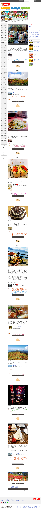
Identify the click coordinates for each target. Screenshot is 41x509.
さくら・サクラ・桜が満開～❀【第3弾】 (4, 68)
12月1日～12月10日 (3, 27)
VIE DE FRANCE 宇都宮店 (17, 326)
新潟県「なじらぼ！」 (25, 506)
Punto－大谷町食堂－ (16, 453)
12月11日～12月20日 (3, 25)
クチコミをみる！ (18, 101)
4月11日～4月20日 (3, 135)
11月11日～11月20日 (3, 30)
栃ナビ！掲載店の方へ (8, 500)
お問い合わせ (12, 499)
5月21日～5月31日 (3, 128)
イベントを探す (15, 7)
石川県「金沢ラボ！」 (19, 507)
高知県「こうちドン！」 (36, 507)
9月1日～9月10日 (3, 42)
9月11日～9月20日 (3, 110)
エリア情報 (25, 7)
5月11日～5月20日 (3, 60)
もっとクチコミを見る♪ (18, 483)
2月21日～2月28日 (3, 84)
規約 (9, 499)
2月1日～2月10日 (3, 87)
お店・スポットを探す (5, 7)
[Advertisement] (34, 16)
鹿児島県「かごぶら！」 (25, 507)
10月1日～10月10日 (3, 37)
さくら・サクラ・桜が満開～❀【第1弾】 (4, 75)
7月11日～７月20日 (3, 50)
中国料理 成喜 (15, 139)
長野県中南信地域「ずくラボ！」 (37, 506)
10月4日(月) (2, 156)
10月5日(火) (2, 154)
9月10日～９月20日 (3, 40)
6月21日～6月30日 (3, 123)
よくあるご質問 (6, 499)
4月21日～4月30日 (3, 133)
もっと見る (38, 38)
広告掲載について (3, 500)
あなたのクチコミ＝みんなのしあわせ (13, 487)
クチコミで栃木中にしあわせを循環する (13, 486)
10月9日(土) (2, 147)
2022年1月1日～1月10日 (4, 93)
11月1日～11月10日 (3, 32)
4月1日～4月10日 (3, 77)
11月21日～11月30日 (3, 100)
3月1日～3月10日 (3, 82)
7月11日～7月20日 (3, 120)
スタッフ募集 (22, 500)
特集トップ (17, 494)
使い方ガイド (2, 499)
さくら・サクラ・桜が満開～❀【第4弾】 (4, 66)
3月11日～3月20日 (3, 140)
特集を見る (35, 7)
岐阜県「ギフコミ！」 (30, 506)
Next (26, 35)
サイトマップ (16, 499)
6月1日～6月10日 (3, 57)
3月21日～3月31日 (3, 79)
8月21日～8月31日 (3, 113)
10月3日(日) (2, 158)
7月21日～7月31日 (3, 118)
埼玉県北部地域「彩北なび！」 (30, 507)
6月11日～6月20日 (3, 55)
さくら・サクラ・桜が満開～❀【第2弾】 (4, 73)
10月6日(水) (2, 152)
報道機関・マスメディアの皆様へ (16, 500)
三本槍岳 (14, 365)
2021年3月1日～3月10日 (4, 142)
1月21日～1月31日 (3, 89)
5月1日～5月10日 (3, 62)
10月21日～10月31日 (3, 105)
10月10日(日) (3, 145)
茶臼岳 (14, 92)
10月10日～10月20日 (3, 35)
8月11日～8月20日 (3, 45)
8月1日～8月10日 (3, 47)
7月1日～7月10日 (3, 52)
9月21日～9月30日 (3, 108)
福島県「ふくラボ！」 (19, 506)
